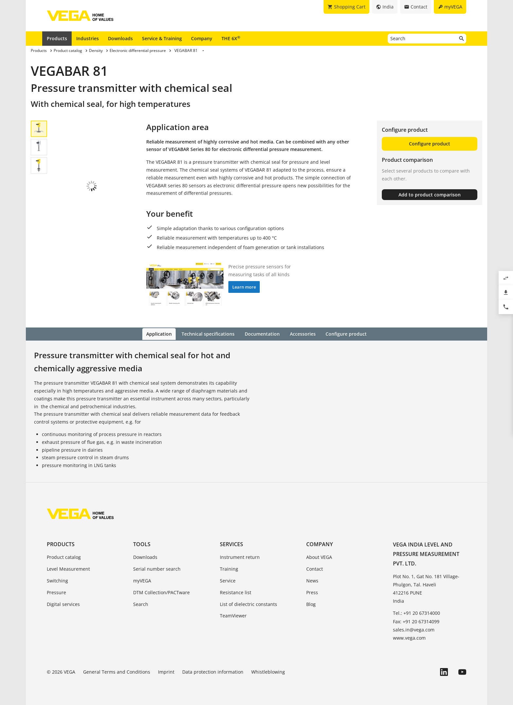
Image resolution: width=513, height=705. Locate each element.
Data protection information (212, 671)
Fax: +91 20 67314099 (416, 621)
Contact (314, 568)
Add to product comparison (429, 195)
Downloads (120, 38)
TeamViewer (233, 615)
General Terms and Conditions (116, 671)
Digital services (63, 603)
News (312, 580)
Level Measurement (68, 568)
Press (312, 592)
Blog (311, 603)
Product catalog (64, 557)
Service (228, 580)
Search (140, 603)
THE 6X (230, 38)
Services (231, 543)
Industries (87, 38)
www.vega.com (409, 637)
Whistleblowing (268, 671)
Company (201, 38)
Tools (141, 543)
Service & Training (162, 38)
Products (57, 38)
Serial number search (157, 568)
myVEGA (142, 580)
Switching (57, 580)
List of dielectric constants (248, 603)
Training (229, 568)
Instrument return (240, 557)
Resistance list (235, 592)
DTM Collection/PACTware (161, 592)
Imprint (166, 671)
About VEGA (319, 557)
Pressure (56, 592)
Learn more (244, 287)
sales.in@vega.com (413, 629)
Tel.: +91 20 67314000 (416, 613)
